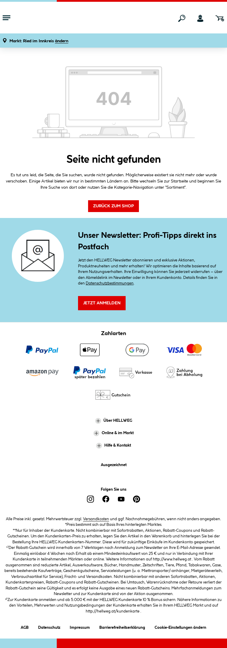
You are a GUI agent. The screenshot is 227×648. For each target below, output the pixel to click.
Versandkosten (96, 519)
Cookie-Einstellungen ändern (180, 626)
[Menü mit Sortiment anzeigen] (6, 18)
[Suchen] (182, 18)
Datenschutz (49, 626)
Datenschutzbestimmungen (110, 283)
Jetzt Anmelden (102, 303)
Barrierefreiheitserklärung (122, 626)
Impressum (80, 626)
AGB (25, 626)
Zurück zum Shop (113, 206)
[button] (38, 41)
